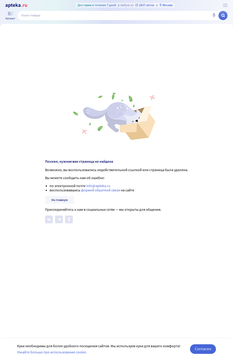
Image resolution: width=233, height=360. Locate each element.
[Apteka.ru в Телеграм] (59, 219)
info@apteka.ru (98, 185)
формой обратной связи (100, 190)
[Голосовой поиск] (214, 15)
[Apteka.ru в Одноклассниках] (69, 219)
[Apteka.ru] (16, 5)
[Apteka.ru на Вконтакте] (49, 219)
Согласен (203, 348)
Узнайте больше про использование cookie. (52, 352)
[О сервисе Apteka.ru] (225, 5)
